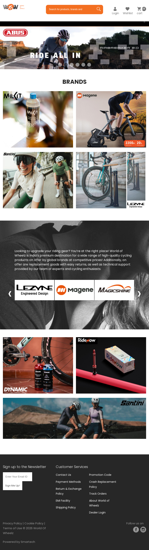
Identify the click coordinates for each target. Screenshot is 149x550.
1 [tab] (60, 65)
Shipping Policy (66, 507)
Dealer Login (97, 512)
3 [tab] (72, 65)
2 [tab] (66, 65)
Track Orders (98, 494)
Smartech (28, 542)
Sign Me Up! (12, 485)
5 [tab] (83, 65)
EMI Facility (63, 501)
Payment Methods (68, 482)
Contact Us (63, 475)
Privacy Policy (12, 523)
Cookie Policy (33, 523)
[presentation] (10, 293)
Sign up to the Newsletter (24, 466)
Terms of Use (12, 528)
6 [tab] (89, 65)
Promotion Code (100, 475)
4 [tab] (77, 65)
